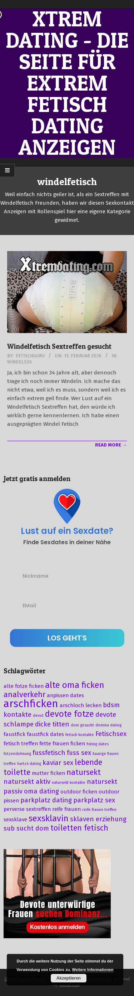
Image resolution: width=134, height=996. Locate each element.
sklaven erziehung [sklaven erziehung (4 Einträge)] (98, 819)
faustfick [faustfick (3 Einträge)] (14, 734)
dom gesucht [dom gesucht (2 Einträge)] (82, 725)
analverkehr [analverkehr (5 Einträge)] (24, 694)
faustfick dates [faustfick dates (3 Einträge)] (45, 734)
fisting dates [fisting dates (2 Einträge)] (97, 744)
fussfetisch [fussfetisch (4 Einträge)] (49, 753)
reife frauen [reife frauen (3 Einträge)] (66, 809)
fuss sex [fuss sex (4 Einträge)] (79, 753)
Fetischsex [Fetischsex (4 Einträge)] (110, 734)
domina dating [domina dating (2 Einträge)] (108, 725)
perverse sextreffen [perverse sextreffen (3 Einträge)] (27, 809)
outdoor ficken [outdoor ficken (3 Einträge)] (78, 791)
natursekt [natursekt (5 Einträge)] (83, 772)
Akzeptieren (68, 978)
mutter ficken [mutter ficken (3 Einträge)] (48, 773)
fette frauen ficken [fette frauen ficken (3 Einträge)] (62, 743)
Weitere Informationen (93, 969)
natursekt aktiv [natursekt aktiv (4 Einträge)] (27, 782)
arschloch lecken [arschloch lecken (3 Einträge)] (80, 705)
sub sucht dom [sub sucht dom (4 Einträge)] (26, 828)
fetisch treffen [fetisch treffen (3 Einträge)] (21, 743)
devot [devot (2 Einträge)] (38, 715)
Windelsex (19, 361)
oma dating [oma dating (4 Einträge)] (41, 791)
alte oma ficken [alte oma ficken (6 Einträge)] (74, 685)
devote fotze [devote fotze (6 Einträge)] (69, 714)
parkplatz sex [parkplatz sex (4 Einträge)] (94, 800)
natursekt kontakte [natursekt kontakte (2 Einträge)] (68, 782)
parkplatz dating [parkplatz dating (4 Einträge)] (46, 800)
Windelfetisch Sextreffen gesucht (59, 346)
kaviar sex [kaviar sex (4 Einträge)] (58, 763)
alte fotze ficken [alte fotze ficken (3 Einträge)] (24, 686)
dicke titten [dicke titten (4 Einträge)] (52, 724)
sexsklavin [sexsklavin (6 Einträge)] (49, 818)
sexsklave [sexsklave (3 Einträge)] (15, 819)
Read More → (111, 445)
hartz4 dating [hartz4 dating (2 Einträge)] (29, 763)
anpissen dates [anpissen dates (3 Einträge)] (65, 695)
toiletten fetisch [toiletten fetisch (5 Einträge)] (79, 828)
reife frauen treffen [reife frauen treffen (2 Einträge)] (99, 809)
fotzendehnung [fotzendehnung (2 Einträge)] (17, 753)
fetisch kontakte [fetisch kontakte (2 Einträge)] (79, 734)
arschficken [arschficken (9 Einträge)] (31, 704)
